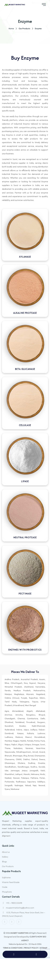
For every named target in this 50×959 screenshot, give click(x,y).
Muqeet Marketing (19, 933)
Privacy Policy (31, 947)
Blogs (4, 861)
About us (6, 852)
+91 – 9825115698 (14, 903)
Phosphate (7, 891)
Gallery (5, 856)
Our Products (8, 866)
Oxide (4, 887)
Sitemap (43, 947)
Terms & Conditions (13, 947)
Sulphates (6, 877)
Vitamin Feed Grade (10, 882)
